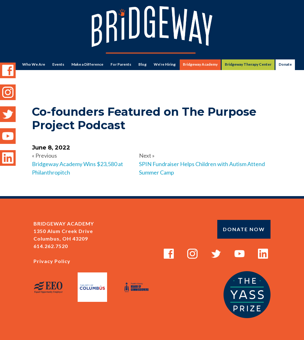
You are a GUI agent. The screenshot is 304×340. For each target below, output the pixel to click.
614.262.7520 (50, 246)
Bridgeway (152, 30)
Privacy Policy (51, 261)
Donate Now (244, 229)
